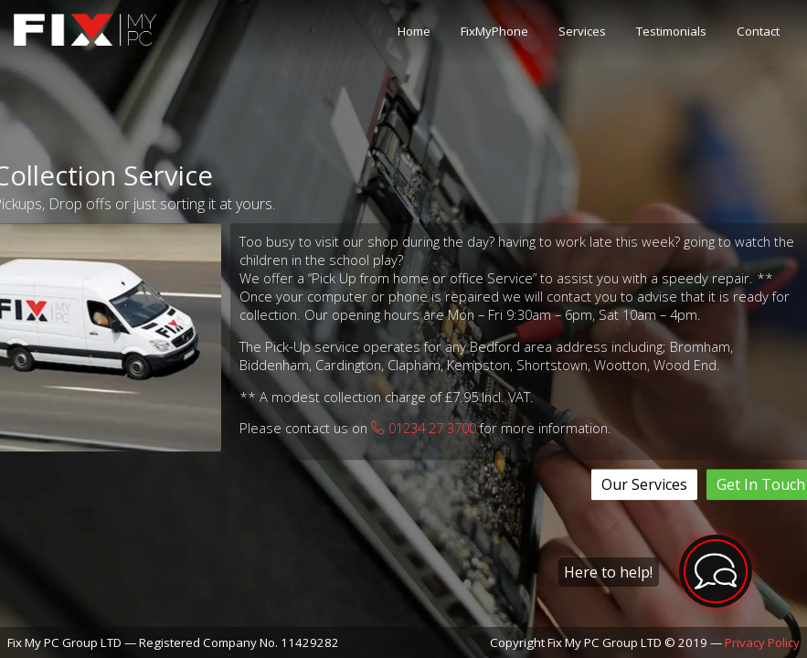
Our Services (644, 484)
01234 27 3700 (423, 428)
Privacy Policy (762, 642)
